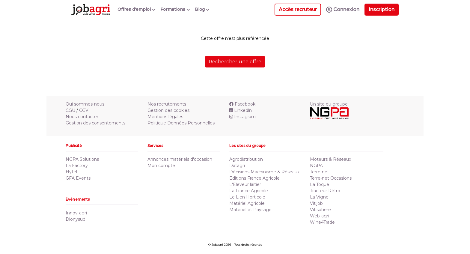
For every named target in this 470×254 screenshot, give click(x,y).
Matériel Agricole (247, 203)
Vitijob (316, 203)
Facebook (242, 104)
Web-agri (319, 216)
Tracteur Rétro (325, 190)
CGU (70, 110)
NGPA (316, 165)
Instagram (242, 116)
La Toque (319, 184)
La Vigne (319, 197)
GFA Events (78, 178)
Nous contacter (82, 116)
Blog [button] (202, 9)
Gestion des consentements (95, 123)
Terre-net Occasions (331, 178)
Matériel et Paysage (250, 209)
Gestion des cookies (168, 110)
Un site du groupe (329, 104)
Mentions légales (165, 116)
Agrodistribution (246, 159)
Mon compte (161, 165)
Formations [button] (175, 9)
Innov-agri (76, 213)
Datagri (237, 165)
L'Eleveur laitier (245, 184)
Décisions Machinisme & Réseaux (264, 172)
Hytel (71, 172)
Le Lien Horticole (247, 197)
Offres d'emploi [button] (137, 9)
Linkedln (240, 110)
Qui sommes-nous (85, 104)
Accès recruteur (298, 9)
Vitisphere (320, 209)
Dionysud (75, 219)
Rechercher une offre (235, 61)
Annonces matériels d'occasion (179, 159)
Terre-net (319, 172)
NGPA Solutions (82, 159)
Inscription (381, 9)
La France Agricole (248, 190)
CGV (83, 110)
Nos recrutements (166, 104)
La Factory (77, 165)
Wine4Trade (322, 222)
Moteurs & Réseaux (330, 159)
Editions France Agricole (254, 178)
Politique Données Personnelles (181, 123)
